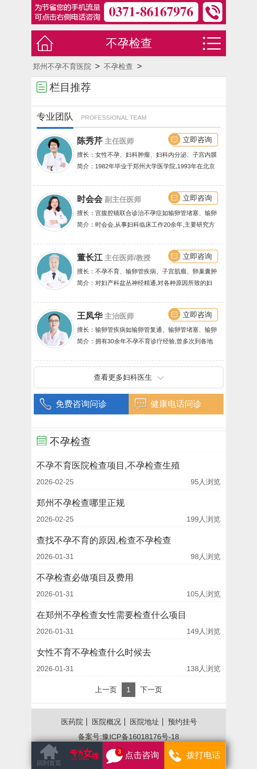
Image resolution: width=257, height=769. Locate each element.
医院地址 (144, 722)
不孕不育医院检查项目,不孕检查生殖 (108, 465)
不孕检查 (118, 66)
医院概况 (106, 722)
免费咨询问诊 (81, 404)
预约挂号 (182, 722)
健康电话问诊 (176, 404)
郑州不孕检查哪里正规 (80, 503)
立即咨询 (197, 140)
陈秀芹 (89, 141)
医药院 (72, 722)
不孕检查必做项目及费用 (85, 577)
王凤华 (89, 316)
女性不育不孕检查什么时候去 (93, 652)
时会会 (89, 199)
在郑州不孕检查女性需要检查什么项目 (111, 615)
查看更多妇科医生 (129, 377)
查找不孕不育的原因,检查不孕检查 (103, 540)
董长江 (89, 257)
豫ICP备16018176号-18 (140, 737)
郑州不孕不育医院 (62, 66)
